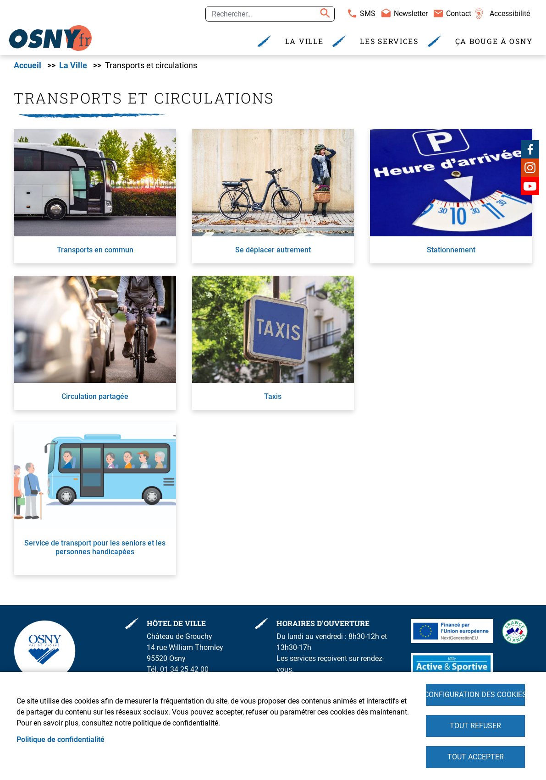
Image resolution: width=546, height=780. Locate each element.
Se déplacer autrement (273, 249)
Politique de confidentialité (61, 739)
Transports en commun (95, 249)
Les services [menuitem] (389, 41)
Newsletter (411, 13)
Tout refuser (475, 725)
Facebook (530, 149)
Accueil (27, 65)
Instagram (530, 167)
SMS (367, 13)
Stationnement (451, 249)
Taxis (272, 396)
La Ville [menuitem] (304, 41)
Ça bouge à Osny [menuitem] (494, 41)
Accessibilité (510, 13)
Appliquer (323, 13)
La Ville (73, 65)
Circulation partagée (94, 396)
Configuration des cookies (475, 694)
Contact (458, 13)
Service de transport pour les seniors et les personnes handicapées (94, 547)
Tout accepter (475, 757)
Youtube (530, 186)
